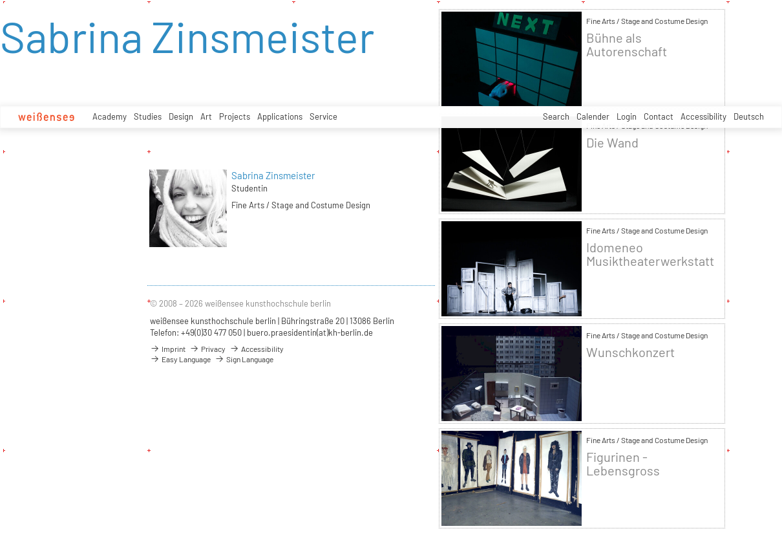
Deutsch (749, 116)
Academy (109, 116)
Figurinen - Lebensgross (623, 463)
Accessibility (703, 116)
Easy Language (180, 359)
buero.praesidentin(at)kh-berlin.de (310, 332)
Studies (148, 116)
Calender (592, 116)
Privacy (207, 348)
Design (181, 116)
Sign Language (244, 359)
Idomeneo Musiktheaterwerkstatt (650, 254)
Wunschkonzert (630, 352)
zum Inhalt (0, 0)
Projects (234, 116)
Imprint (167, 348)
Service (323, 116)
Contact (658, 116)
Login (627, 116)
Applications (279, 116)
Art (206, 116)
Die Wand (612, 142)
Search (556, 116)
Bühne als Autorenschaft (626, 44)
